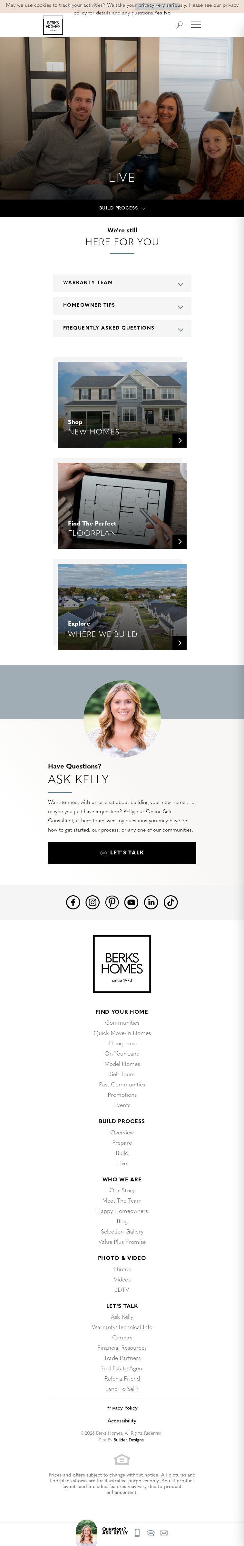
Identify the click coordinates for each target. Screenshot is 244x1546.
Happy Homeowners (122, 1211)
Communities (122, 1023)
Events (122, 1106)
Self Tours (122, 1075)
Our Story (122, 1191)
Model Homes (122, 1064)
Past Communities (122, 1085)
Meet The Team (122, 1201)
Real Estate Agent (122, 1369)
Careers (122, 1338)
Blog (122, 1222)
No (167, 13)
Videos (122, 1280)
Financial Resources (122, 1348)
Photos (122, 1270)
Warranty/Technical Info (122, 1328)
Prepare (122, 1143)
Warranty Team (88, 283)
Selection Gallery (122, 1232)
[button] (179, 25)
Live (122, 1164)
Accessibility (122, 1421)
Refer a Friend (122, 1379)
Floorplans (122, 1044)
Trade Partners (122, 1358)
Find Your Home (122, 1012)
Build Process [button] (118, 208)
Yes (158, 13)
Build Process (122, 1121)
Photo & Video (122, 1258)
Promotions (122, 1095)
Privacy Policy (122, 1408)
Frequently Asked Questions (109, 328)
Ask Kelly (122, 1317)
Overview (122, 1133)
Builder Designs (128, 1440)
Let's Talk (122, 1306)
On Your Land (122, 1054)
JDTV (122, 1290)
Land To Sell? (122, 1389)
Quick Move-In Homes (122, 1033)
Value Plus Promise (122, 1242)
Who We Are (122, 1180)
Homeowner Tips (89, 305)
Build (122, 1153)
